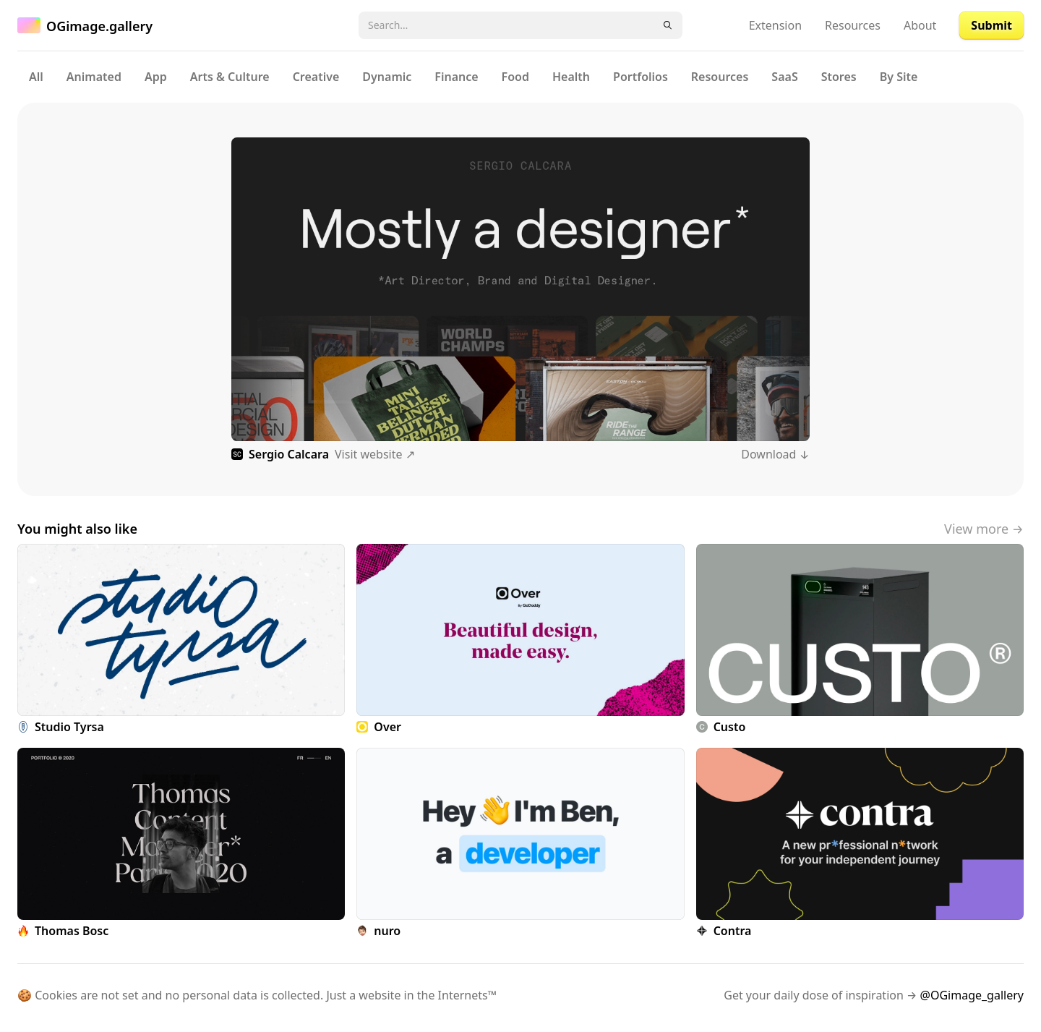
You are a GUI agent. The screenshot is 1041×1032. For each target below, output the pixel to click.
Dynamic (386, 77)
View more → (984, 528)
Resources (853, 25)
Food (515, 77)
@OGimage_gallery (972, 995)
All (36, 77)
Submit (991, 25)
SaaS (784, 77)
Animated (94, 77)
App (156, 77)
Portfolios (640, 77)
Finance (456, 77)
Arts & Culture (230, 77)
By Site (899, 77)
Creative (316, 77)
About (920, 25)
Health (571, 77)
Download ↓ (775, 454)
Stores (839, 77)
